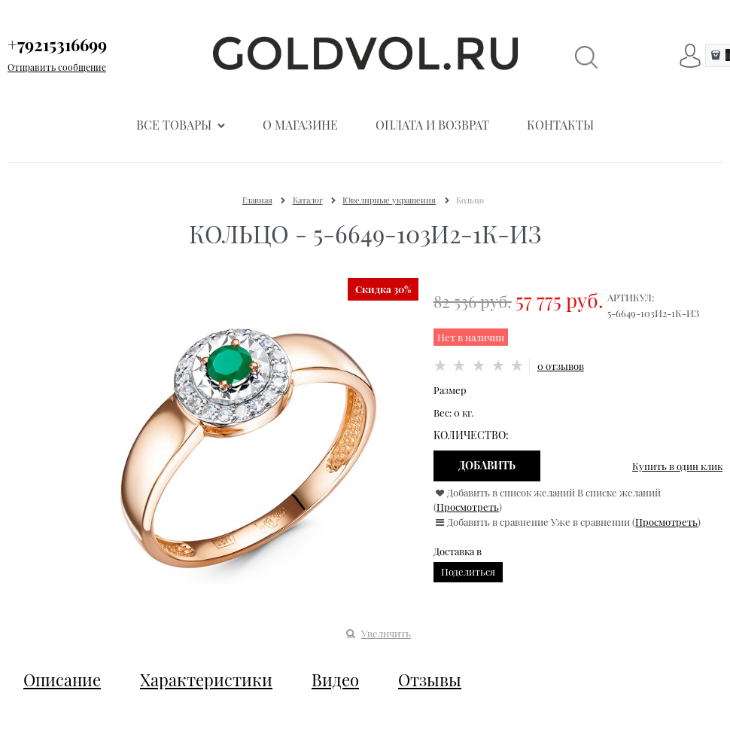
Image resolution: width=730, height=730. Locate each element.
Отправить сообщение (57, 67)
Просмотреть (467, 506)
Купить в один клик (677, 466)
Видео (335, 679)
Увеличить (386, 633)
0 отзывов (560, 365)
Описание (62, 679)
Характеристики (206, 679)
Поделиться (468, 571)
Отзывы (429, 679)
